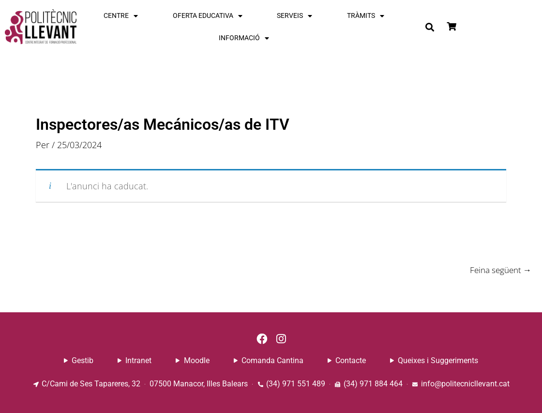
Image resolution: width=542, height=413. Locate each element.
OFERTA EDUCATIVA (207, 16)
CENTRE (121, 16)
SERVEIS (294, 16)
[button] (429, 27)
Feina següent (498, 269)
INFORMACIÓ (244, 38)
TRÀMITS (365, 16)
